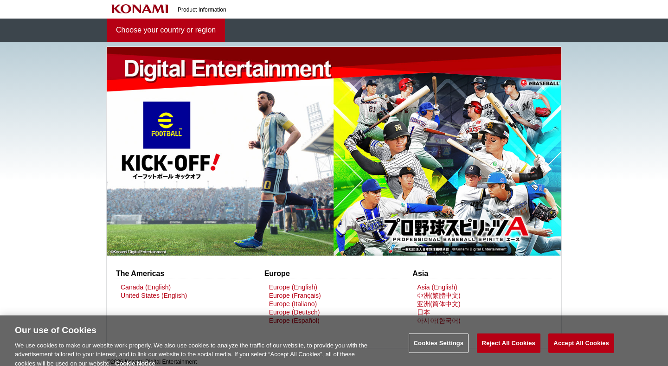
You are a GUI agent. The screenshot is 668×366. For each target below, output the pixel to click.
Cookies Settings (439, 345)
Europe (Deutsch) (294, 312)
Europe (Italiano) (293, 304)
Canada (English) (146, 287)
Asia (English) (437, 287)
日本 (423, 312)
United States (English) (154, 295)
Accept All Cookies (581, 345)
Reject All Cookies (508, 345)
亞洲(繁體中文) (438, 295)
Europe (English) (293, 287)
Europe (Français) (295, 295)
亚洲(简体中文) (438, 304)
